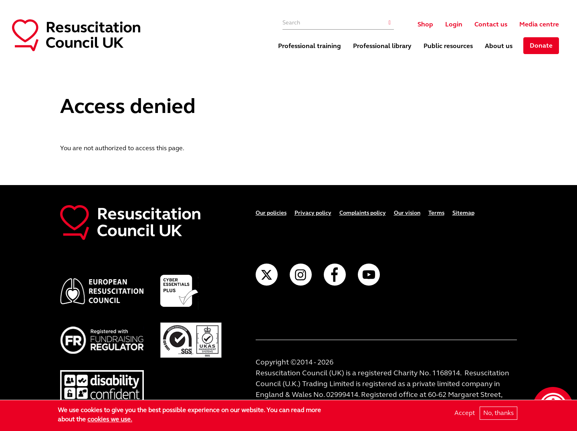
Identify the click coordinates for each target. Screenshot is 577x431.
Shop (425, 24)
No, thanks (498, 413)
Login (453, 24)
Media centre (539, 24)
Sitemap (463, 212)
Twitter (267, 275)
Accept (464, 413)
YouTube (369, 275)
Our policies (271, 212)
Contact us (490, 24)
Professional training (309, 46)
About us (498, 46)
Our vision (407, 212)
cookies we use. (109, 419)
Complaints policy (362, 212)
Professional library (382, 46)
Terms (436, 212)
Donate (541, 45)
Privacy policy (313, 212)
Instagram (301, 275)
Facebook (335, 275)
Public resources (448, 46)
